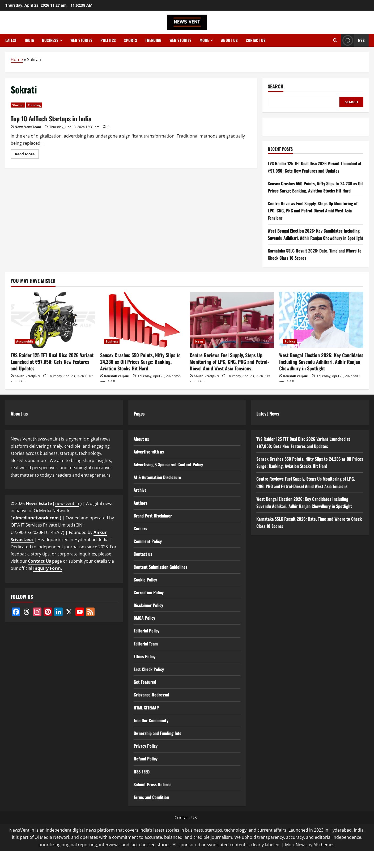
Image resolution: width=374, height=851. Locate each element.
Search (275, 86)
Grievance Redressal (151, 694)
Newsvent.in (46, 439)
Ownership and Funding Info (157, 733)
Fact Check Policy (149, 669)
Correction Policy (149, 592)
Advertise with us (149, 451)
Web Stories (81, 40)
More (204, 40)
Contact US (186, 817)
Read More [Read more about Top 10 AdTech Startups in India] (27, 155)
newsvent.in (67, 503)
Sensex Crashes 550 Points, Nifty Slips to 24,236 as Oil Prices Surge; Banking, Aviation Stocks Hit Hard (140, 362)
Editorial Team (146, 643)
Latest (11, 40)
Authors (140, 503)
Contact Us (39, 561)
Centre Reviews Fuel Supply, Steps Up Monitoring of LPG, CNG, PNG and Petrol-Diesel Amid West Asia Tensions (313, 210)
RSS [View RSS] (353, 40)
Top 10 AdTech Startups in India (51, 118)
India (29, 40)
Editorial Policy (146, 630)
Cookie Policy (145, 579)
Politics (108, 40)
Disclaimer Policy (148, 605)
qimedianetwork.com (36, 518)
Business (50, 40)
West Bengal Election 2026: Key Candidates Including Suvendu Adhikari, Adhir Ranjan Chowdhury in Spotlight (321, 362)
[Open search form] (335, 40)
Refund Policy (146, 758)
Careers (140, 528)
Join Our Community (151, 720)
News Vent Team (28, 127)
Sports (130, 40)
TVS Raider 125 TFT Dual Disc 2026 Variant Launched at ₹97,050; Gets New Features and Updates (52, 362)
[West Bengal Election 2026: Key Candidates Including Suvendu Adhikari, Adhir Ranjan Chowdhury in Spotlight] (321, 320)
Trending (153, 40)
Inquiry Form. (47, 568)
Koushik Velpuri (27, 376)
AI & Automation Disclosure (157, 477)
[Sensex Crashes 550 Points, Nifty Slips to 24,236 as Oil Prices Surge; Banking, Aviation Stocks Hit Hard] (142, 320)
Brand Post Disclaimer (153, 515)
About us (229, 40)
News (199, 341)
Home (17, 59)
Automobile (24, 341)
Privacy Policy (146, 746)
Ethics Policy (144, 656)
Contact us (256, 40)
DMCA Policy (144, 618)
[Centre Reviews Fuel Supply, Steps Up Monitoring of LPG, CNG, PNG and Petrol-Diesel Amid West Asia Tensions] (232, 320)
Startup (17, 105)
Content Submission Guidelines (161, 567)
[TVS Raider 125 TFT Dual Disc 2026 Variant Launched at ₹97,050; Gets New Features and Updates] (53, 320)
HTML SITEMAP (146, 707)
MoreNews (296, 845)
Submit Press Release (153, 784)
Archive (140, 490)
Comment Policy (148, 541)
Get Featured (145, 682)
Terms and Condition (151, 797)
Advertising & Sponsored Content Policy (168, 464)
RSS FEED (142, 771)
